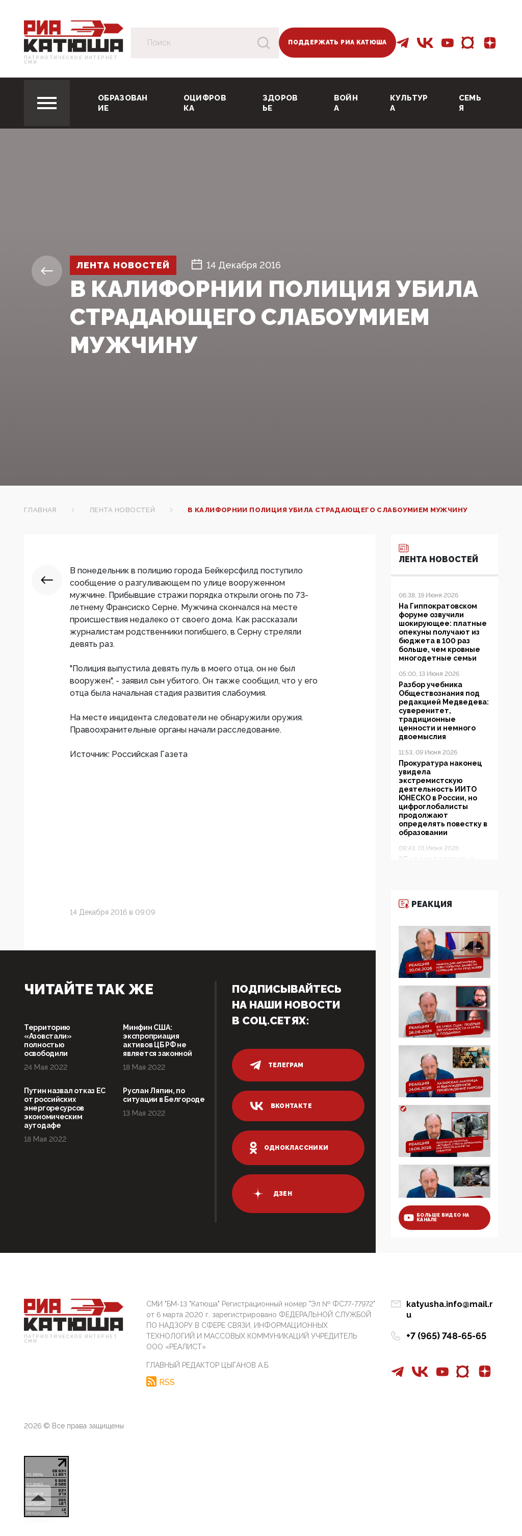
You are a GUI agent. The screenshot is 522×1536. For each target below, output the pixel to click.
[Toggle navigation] (47, 103)
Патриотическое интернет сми (71, 60)
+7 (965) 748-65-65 (446, 1325)
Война (346, 103)
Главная (40, 510)
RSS (167, 1381)
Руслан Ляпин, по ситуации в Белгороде (163, 1095)
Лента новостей (125, 265)
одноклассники (289, 1148)
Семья (470, 103)
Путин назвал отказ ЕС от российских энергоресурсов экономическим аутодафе (65, 1108)
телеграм (277, 1065)
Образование (123, 103)
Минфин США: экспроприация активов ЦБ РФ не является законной (157, 1040)
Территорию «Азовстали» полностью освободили (48, 1040)
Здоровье (280, 103)
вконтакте (281, 1106)
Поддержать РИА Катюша (337, 42)
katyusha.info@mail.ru (452, 1305)
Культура (409, 103)
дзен (271, 1194)
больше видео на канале (436, 1217)
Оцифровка (205, 103)
